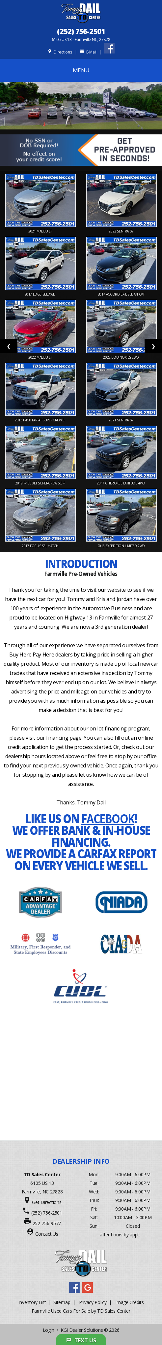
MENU (81, 70)
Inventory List (32, 1302)
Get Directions (46, 1202)
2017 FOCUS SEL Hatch (40, 546)
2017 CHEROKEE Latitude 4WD (121, 483)
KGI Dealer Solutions (82, 1330)
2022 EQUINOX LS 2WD (121, 357)
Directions (59, 52)
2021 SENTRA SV (121, 420)
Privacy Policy (93, 1302)
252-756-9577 (47, 1223)
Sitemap (61, 1302)
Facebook (107, 818)
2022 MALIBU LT (40, 357)
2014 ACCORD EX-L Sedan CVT (121, 294)
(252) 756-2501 (81, 31)
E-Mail (88, 52)
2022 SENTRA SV (121, 231)
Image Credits (129, 1302)
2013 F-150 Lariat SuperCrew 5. (40, 420)
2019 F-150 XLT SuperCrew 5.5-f (40, 483)
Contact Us (46, 1234)
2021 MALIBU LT (40, 231)
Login (48, 1330)
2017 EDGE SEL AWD (41, 294)
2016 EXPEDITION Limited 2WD (121, 546)
